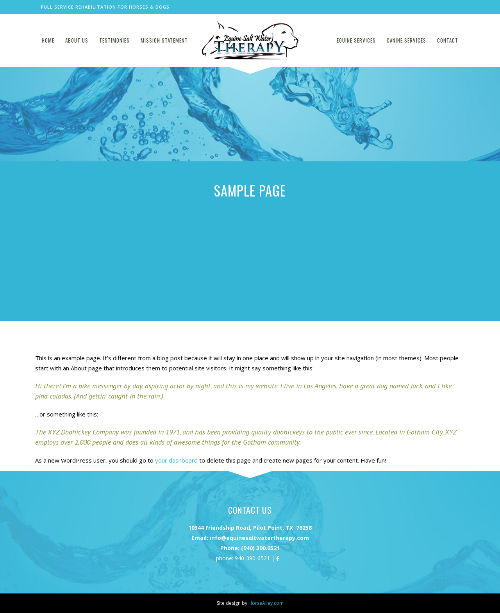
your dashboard (176, 460)
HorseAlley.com (266, 603)
